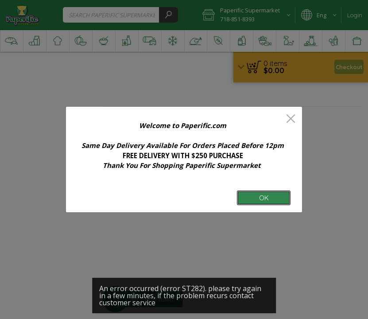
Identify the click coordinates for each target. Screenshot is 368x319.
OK (264, 198)
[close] (290, 119)
